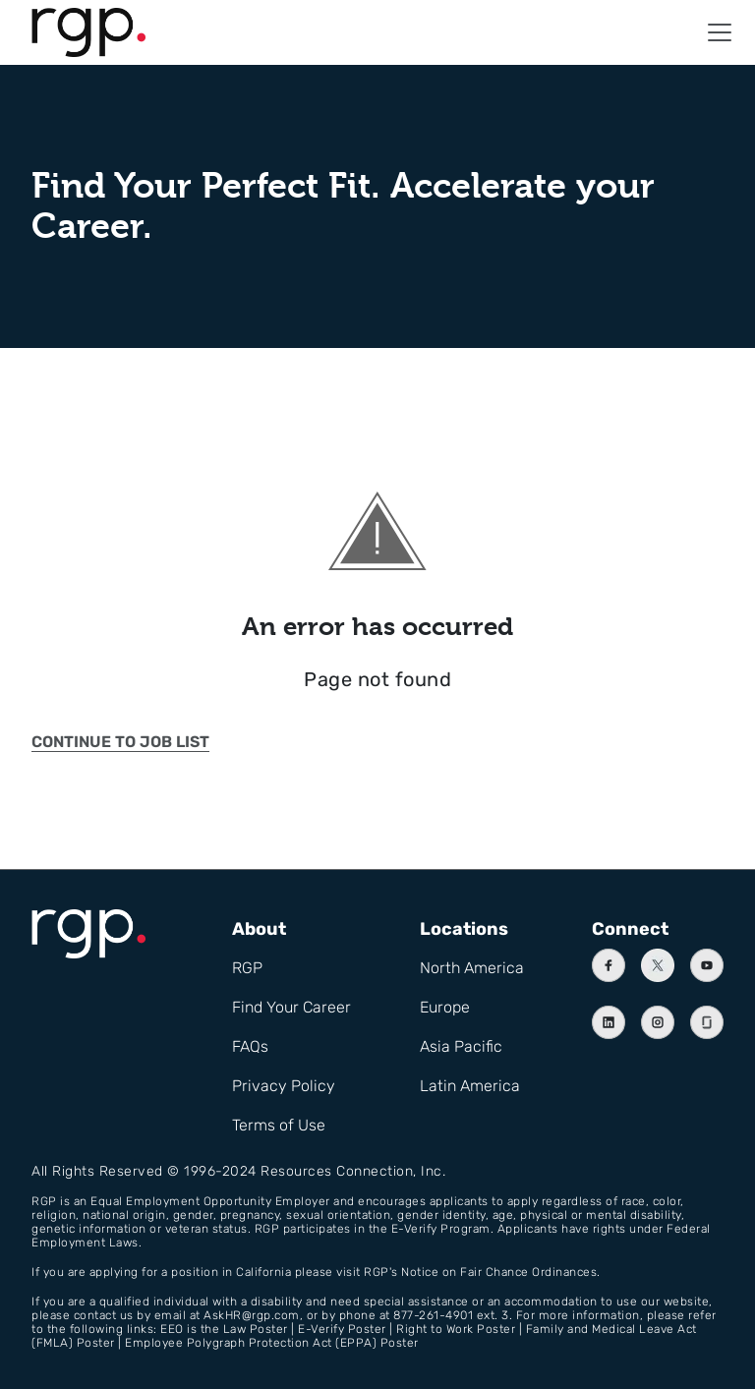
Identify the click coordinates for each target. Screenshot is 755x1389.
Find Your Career (291, 1007)
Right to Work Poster (455, 1329)
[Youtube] (707, 965)
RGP (247, 967)
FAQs (250, 1046)
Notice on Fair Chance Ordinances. (501, 1272)
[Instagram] (657, 1022)
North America (472, 967)
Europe (445, 1007)
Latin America (470, 1085)
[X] (657, 965)
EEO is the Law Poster (224, 1329)
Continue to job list (120, 741)
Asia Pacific (461, 1046)
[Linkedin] (608, 1022)
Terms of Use (278, 1125)
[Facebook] (608, 965)
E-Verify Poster (342, 1329)
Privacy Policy (283, 1085)
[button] (719, 32)
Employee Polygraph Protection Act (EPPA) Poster (272, 1343)
